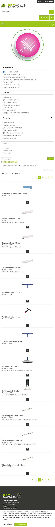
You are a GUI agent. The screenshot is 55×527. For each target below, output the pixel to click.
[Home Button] (2, 24)
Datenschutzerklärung (43, 524)
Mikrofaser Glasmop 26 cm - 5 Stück (15, 194)
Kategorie (6, 92)
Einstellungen (8, 524)
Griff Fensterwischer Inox (11, 391)
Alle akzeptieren (21, 524)
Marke (5, 143)
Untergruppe (7, 118)
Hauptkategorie (8, 67)
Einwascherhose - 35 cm (11, 243)
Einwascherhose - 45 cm (11, 268)
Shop (20, 166)
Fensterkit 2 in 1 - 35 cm (10, 366)
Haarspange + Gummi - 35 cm (13, 440)
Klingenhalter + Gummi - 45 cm (13, 465)
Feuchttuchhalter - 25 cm (11, 292)
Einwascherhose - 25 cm (11, 218)
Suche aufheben (6, 159)
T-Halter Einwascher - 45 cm (12, 342)
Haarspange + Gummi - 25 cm (13, 416)
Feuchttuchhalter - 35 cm (11, 317)
